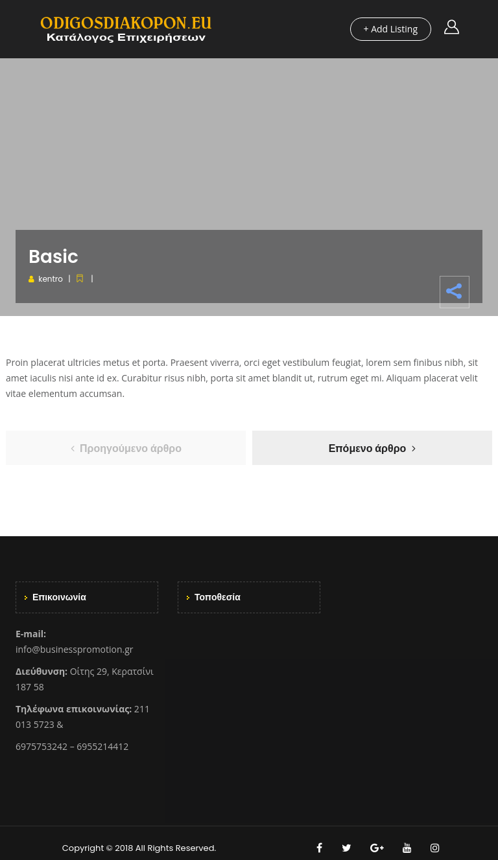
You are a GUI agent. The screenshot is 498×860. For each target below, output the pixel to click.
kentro (50, 278)
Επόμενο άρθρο (368, 448)
